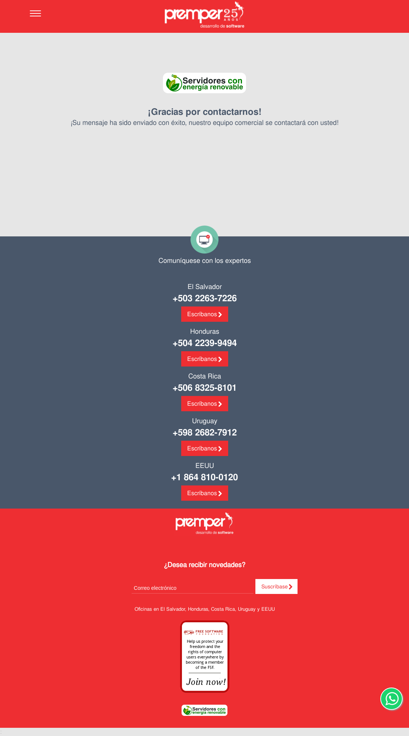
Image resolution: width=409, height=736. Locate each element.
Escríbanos (202, 314)
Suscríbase (274, 586)
